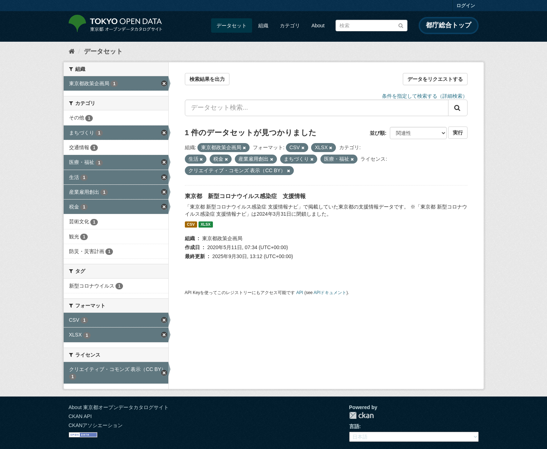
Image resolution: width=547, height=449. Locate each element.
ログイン (465, 5)
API (299, 292)
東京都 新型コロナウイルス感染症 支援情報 (245, 196)
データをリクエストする (435, 79)
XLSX (205, 224)
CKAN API (80, 416)
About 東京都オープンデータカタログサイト (119, 407)
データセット (231, 25)
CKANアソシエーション (96, 425)
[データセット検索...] (316, 108)
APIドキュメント (330, 292)
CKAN (361, 415)
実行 (458, 133)
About (318, 25)
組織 (263, 25)
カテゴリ (290, 25)
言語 (354, 426)
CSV (191, 224)
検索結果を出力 (207, 79)
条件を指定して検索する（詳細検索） (425, 96)
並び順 (377, 133)
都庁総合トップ (448, 25)
